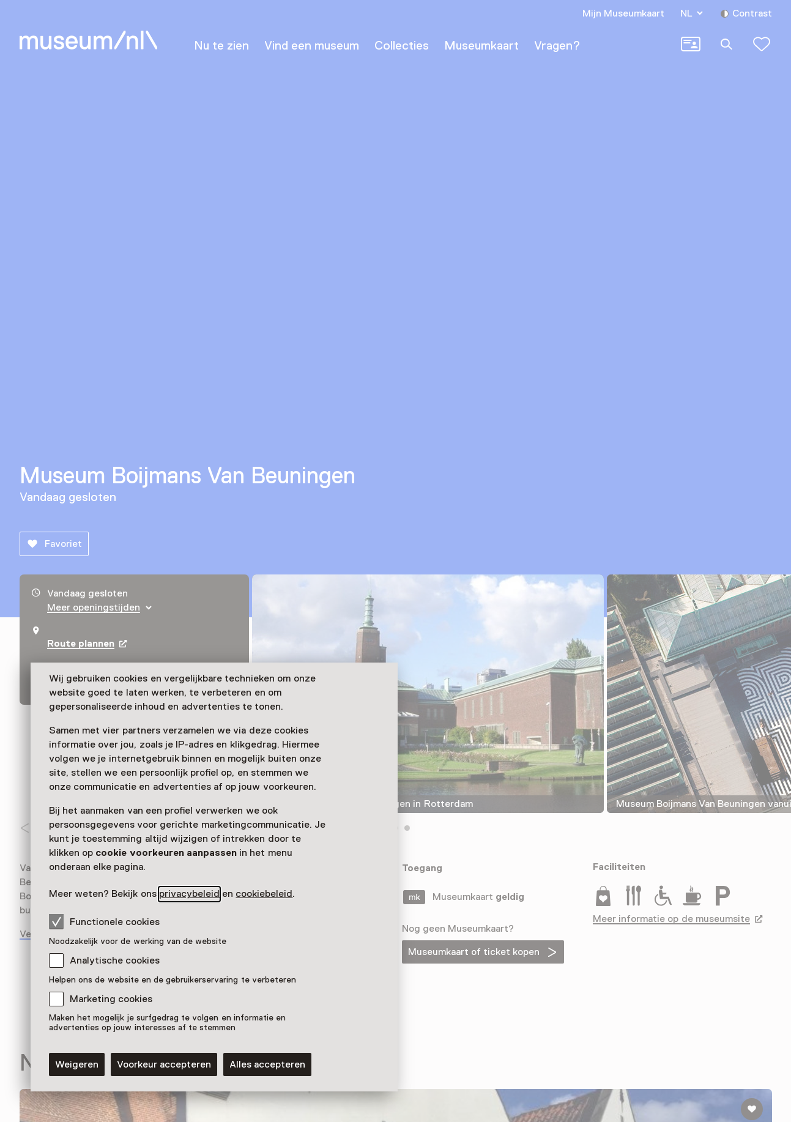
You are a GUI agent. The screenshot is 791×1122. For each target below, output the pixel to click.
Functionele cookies (104, 921)
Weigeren (76, 1064)
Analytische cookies (115, 960)
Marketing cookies (111, 999)
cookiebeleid (264, 893)
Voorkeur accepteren (164, 1064)
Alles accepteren (267, 1064)
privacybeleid (189, 893)
